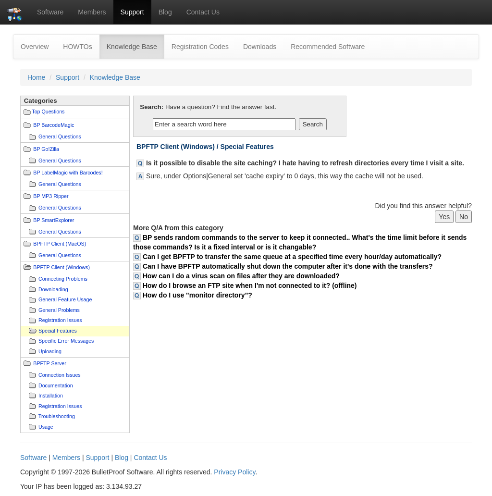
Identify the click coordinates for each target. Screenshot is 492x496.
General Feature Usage (65, 299)
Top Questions (48, 111)
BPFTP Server (49, 363)
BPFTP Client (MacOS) (59, 244)
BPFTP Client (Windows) (61, 267)
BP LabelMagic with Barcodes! (67, 172)
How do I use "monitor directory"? (197, 295)
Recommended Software (328, 46)
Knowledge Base (135, 45)
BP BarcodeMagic (53, 125)
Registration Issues (60, 320)
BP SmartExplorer (53, 220)
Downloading (53, 289)
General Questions (59, 136)
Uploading (50, 351)
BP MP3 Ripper (50, 196)
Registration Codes (200, 46)
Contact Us (203, 12)
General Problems (59, 310)
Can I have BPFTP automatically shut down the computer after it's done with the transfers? (288, 266)
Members (92, 12)
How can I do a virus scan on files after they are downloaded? (241, 276)
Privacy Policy (234, 472)
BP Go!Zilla (46, 149)
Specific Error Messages (66, 341)
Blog (165, 12)
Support (132, 12)
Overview (35, 46)
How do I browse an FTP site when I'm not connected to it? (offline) (250, 285)
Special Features (57, 331)
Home (36, 77)
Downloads (259, 46)
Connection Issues (59, 375)
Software (50, 12)
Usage (45, 427)
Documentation (55, 385)
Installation (50, 395)
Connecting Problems (62, 279)
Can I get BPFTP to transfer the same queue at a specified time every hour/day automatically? (292, 256)
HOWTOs (77, 46)
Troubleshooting (56, 416)
